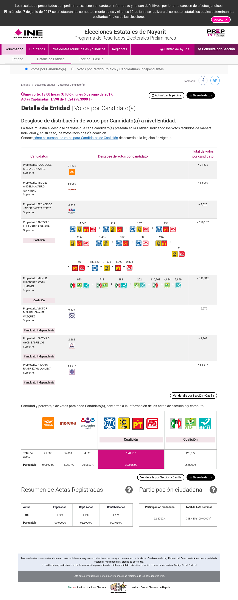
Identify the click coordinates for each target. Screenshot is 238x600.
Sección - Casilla (90, 59)
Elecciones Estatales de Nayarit (125, 32)
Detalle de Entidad (51, 59)
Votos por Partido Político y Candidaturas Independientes (117, 69)
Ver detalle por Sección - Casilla (193, 395)
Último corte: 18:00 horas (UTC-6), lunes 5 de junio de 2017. (67, 94)
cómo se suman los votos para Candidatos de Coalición (75, 138)
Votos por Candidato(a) (45, 69)
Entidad (17, 59)
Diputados (37, 49)
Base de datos (201, 95)
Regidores (119, 49)
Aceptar (221, 19)
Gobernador (14, 49)
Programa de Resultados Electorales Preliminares (125, 38)
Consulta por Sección (218, 49)
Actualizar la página (166, 95)
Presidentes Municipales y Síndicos (78, 49)
